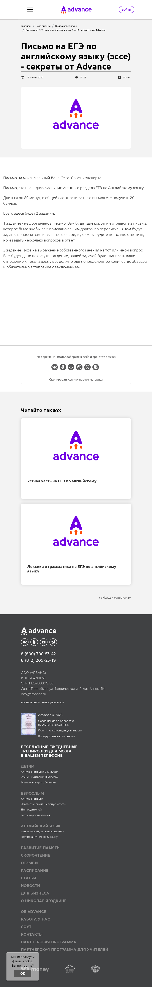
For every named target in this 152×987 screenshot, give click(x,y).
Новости (30, 886)
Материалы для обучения (38, 782)
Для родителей (31, 809)
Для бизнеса (35, 893)
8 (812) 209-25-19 (38, 660)
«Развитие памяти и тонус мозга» (43, 804)
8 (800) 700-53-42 (38, 654)
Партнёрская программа (48, 942)
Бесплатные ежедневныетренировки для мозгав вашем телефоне (49, 751)
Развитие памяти (40, 848)
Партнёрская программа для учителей (64, 950)
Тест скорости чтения (35, 815)
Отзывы (29, 863)
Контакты (32, 934)
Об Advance (33, 912)
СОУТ (26, 927)
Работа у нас (35, 919)
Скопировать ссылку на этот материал (76, 379)
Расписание (34, 871)
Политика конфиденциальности (60, 730)
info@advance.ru (33, 694)
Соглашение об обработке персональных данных (56, 722)
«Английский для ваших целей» (42, 831)
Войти (126, 9)
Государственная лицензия (56, 736)
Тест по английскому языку (39, 836)
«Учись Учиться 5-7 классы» (39, 771)
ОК (22, 973)
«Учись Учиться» (32, 798)
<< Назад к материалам (114, 597)
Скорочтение (35, 855)
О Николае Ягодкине (44, 901)
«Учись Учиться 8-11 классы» (40, 777)
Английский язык (41, 826)
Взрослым (32, 793)
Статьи (28, 878)
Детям (28, 766)
